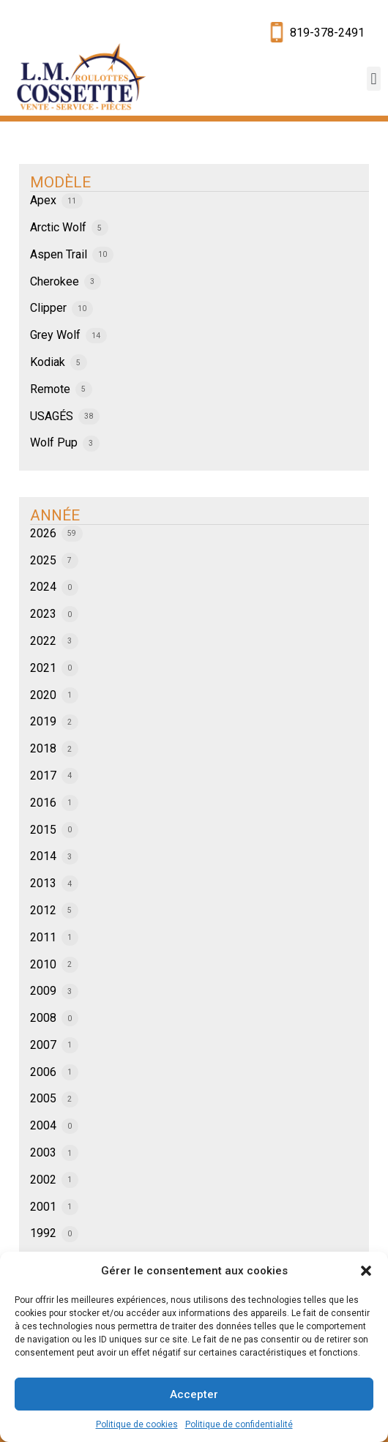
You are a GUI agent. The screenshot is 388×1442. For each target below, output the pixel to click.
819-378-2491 (327, 33)
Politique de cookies (137, 1424)
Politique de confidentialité (239, 1424)
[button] (366, 1270)
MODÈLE (60, 182)
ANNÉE (55, 515)
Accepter (194, 1394)
